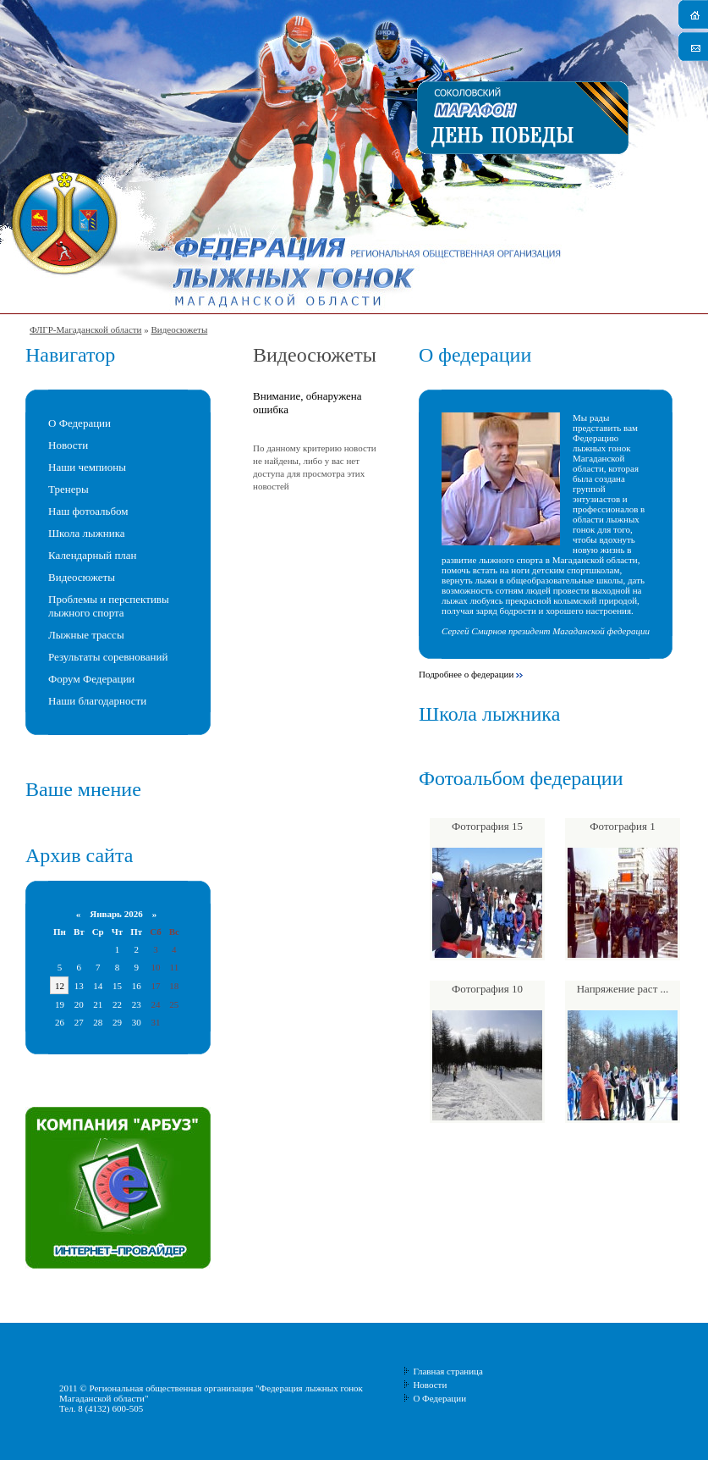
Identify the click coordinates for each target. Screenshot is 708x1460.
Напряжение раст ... (623, 988)
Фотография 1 (622, 826)
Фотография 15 (487, 826)
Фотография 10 (487, 988)
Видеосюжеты (179, 329)
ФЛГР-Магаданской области (85, 329)
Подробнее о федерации (466, 674)
